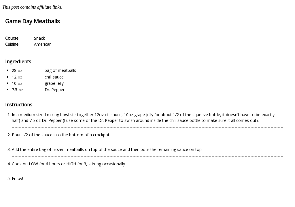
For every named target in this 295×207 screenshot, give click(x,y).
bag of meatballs (60, 70)
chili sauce (54, 77)
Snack (39, 38)
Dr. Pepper (55, 89)
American (43, 44)
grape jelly (54, 83)
